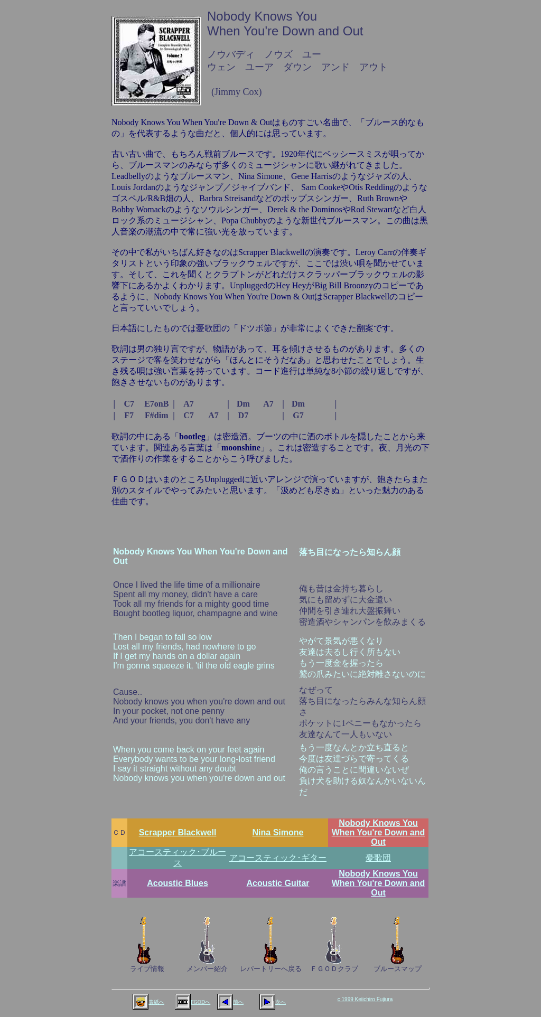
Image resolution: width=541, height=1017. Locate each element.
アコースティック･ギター (278, 857)
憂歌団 (378, 857)
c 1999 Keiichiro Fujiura (365, 999)
